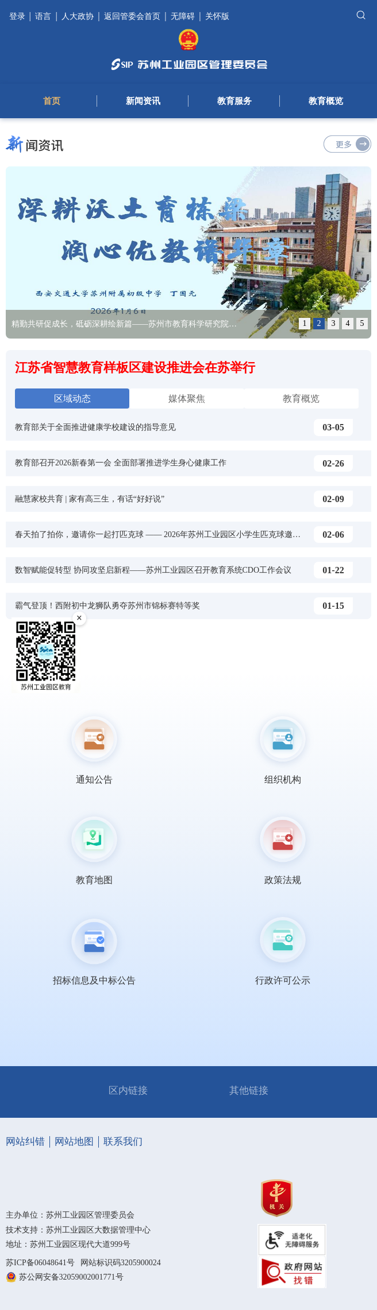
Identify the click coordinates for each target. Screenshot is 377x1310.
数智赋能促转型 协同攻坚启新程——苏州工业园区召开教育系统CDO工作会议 (153, 570)
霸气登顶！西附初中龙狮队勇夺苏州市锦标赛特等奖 (107, 605)
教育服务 (234, 101)
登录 (18, 16)
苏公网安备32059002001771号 (71, 1277)
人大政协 (77, 16)
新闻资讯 (143, 101)
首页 (51, 101)
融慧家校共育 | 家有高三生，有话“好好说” (89, 499)
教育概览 (326, 101)
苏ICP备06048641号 (40, 1262)
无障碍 (183, 16)
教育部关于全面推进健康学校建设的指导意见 (95, 427)
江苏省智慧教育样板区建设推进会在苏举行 (135, 367)
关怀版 (217, 16)
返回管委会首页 (132, 16)
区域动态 (72, 398)
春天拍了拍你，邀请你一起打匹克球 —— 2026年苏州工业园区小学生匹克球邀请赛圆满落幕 (178, 534)
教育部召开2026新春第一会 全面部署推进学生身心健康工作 (120, 462)
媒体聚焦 (186, 398)
